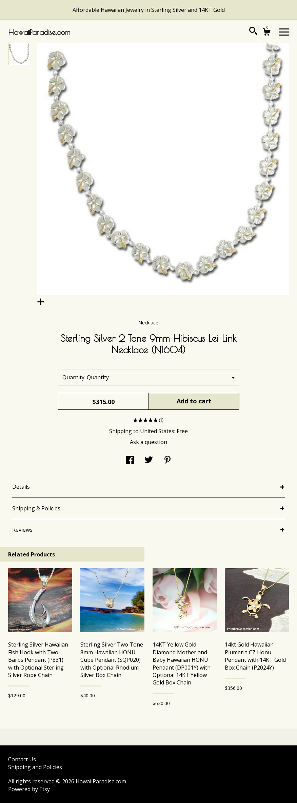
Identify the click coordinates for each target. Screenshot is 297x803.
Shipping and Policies (35, 767)
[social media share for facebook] (130, 460)
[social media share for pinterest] (167, 460)
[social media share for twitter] (149, 460)
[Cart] (266, 32)
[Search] (253, 32)
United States (157, 431)
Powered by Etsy (29, 789)
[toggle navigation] (284, 31)
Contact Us (22, 759)
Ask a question (148, 442)
